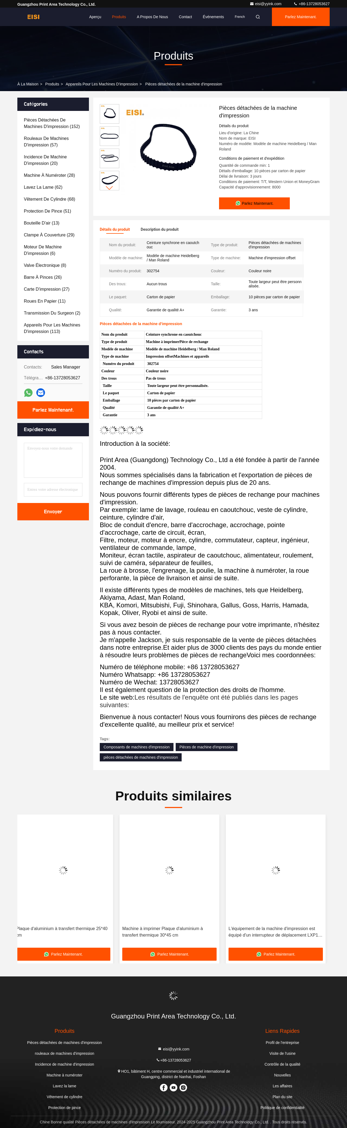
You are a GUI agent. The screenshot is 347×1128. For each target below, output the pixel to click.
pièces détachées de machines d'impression (141, 757)
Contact (185, 17)
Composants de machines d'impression (137, 747)
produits (52, 84)
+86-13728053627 (311, 4)
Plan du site (282, 1097)
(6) (43, 250)
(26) (43, 277)
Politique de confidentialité (283, 1107)
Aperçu (95, 17)
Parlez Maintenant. (301, 17)
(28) (49, 175)
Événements (213, 17)
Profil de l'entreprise (282, 1042)
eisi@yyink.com (266, 4)
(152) (52, 123)
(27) (46, 289)
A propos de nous (152, 17)
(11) (45, 301)
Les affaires (282, 1086)
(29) (49, 235)
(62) (43, 187)
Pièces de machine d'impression (206, 747)
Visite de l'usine (282, 1053)
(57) (46, 141)
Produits (119, 17)
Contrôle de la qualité (282, 1064)
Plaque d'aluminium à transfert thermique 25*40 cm (65, 931)
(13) (41, 223)
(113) (52, 328)
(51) (47, 211)
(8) (45, 265)
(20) (45, 160)
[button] (109, 188)
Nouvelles (282, 1075)
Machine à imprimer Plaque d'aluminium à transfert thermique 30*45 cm (166, 931)
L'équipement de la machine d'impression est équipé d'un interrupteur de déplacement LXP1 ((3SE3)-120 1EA (277, 932)
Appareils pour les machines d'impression (102, 84)
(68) (49, 199)
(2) (52, 313)
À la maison (27, 84)
